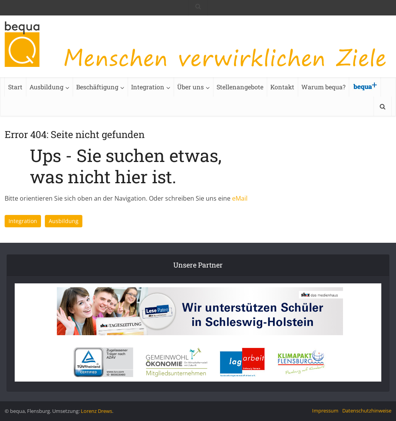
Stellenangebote (240, 87)
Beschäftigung (97, 87)
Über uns (190, 87)
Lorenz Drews (96, 410)
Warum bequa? (323, 87)
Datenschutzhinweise (366, 410)
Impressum (325, 410)
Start (15, 87)
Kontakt (282, 87)
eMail (240, 198)
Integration (147, 87)
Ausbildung (46, 87)
